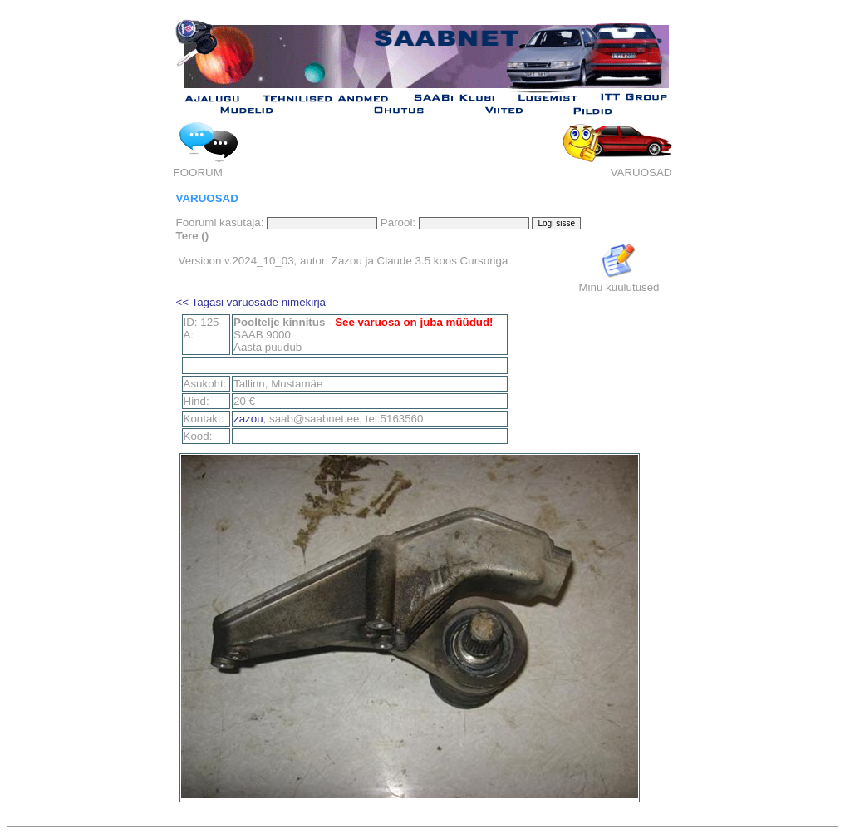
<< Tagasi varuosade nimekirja (251, 302)
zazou (248, 418)
